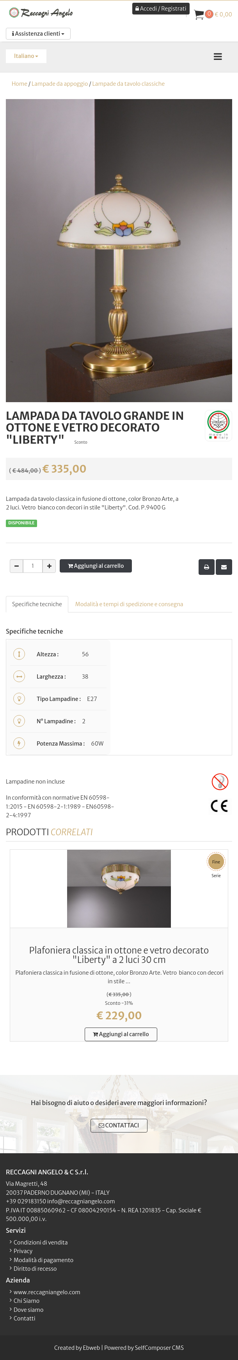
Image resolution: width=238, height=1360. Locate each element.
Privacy (23, 1251)
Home (19, 83)
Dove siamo (28, 1309)
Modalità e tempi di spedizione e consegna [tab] (129, 604)
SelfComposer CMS (159, 1347)
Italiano (26, 56)
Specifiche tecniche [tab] (37, 604)
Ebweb (91, 1347)
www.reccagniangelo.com (47, 1292)
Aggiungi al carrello (96, 565)
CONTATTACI (119, 1125)
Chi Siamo (26, 1300)
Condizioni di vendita (40, 1242)
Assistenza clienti (38, 33)
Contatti (25, 1318)
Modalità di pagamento (43, 1260)
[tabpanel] (119, 724)
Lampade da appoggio (60, 83)
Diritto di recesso (35, 1268)
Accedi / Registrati (160, 8)
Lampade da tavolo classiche (128, 83)
